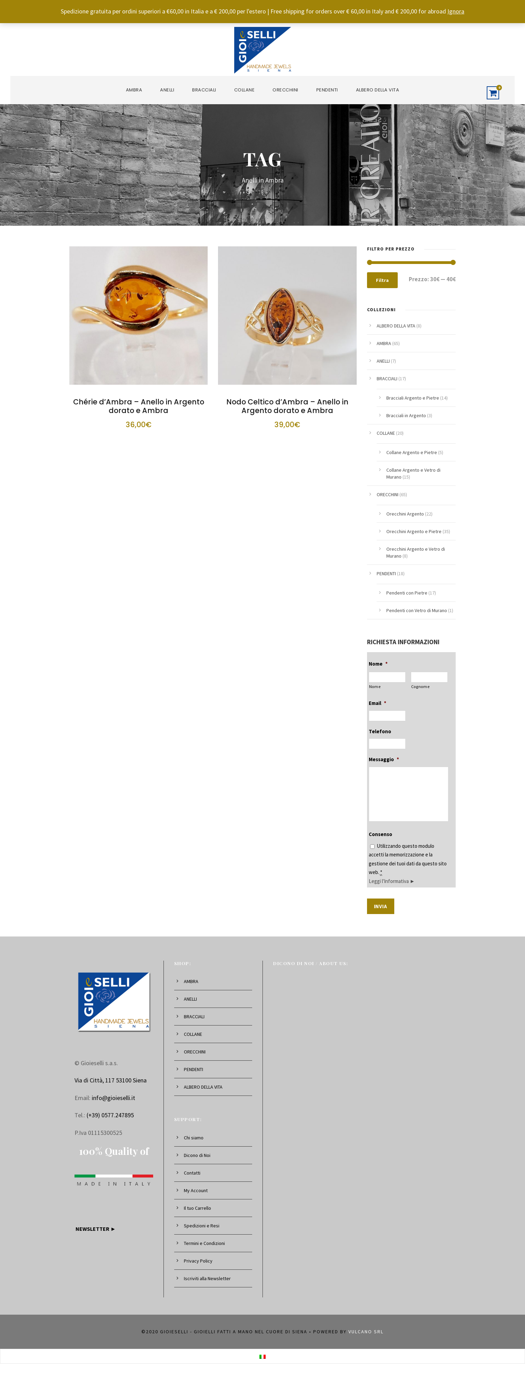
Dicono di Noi (197, 1155)
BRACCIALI (204, 90)
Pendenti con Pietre (406, 593)
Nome (378, 663)
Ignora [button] (455, 11)
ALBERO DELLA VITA (377, 90)
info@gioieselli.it (113, 1098)
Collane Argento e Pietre (411, 452)
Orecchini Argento (405, 514)
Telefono (380, 731)
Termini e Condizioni (204, 1243)
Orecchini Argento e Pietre (414, 531)
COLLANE (244, 90)
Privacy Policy (198, 1261)
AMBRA (134, 90)
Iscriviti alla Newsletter (207, 1278)
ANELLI (167, 90)
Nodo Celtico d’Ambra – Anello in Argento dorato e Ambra (287, 406)
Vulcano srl (366, 1331)
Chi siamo (194, 1138)
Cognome (420, 686)
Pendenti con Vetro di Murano (416, 610)
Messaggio (384, 759)
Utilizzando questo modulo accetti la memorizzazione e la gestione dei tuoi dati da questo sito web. (408, 863)
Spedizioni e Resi (201, 1226)
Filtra (382, 280)
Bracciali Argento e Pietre (412, 398)
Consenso (380, 834)
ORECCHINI (285, 90)
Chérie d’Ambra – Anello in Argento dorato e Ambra (138, 406)
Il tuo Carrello (197, 1208)
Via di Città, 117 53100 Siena (111, 1080)
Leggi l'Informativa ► (392, 881)
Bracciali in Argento (406, 415)
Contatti (192, 1173)
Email (377, 703)
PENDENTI (327, 90)
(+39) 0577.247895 (110, 1115)
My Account (196, 1190)
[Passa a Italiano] (262, 1356)
